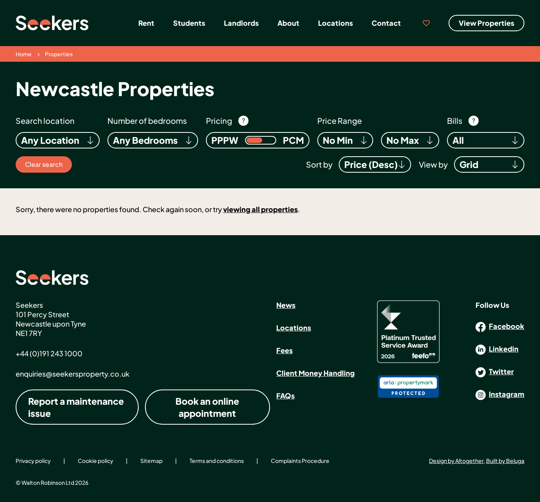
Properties (59, 53)
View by (433, 164)
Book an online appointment (207, 407)
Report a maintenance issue (76, 407)
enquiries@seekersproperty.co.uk (72, 373)
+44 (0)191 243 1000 (49, 353)
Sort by (319, 164)
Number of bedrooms (147, 120)
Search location (45, 120)
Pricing (219, 120)
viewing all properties (260, 209)
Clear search (44, 164)
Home (24, 53)
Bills (454, 120)
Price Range (339, 120)
